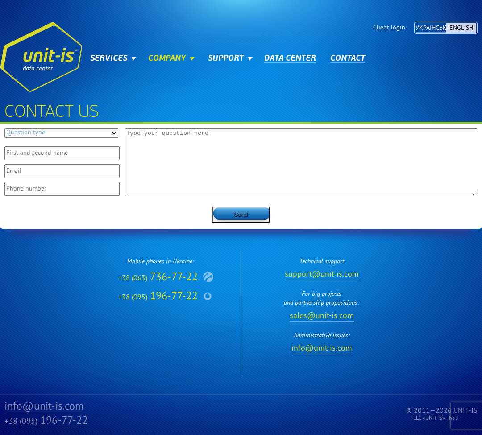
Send (241, 214)
